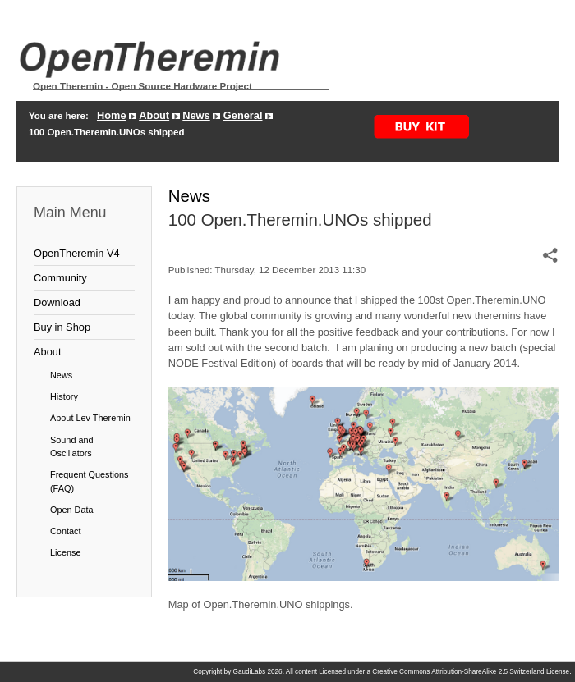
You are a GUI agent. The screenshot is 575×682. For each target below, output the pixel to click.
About (154, 115)
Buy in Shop (62, 327)
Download (57, 302)
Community (60, 278)
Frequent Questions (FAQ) (89, 480)
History (64, 396)
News (195, 115)
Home (111, 115)
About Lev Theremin (90, 418)
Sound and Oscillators (72, 446)
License (65, 552)
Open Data (72, 510)
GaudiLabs (249, 671)
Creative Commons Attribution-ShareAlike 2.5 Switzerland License (470, 671)
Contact (65, 531)
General (243, 115)
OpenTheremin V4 (77, 253)
